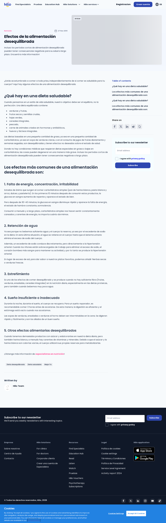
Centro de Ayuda (12, 453)
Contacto (9, 458)
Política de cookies (110, 448)
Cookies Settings (116, 513)
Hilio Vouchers (76, 478)
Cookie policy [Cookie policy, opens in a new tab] (34, 520)
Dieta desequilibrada (16, 364)
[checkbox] (130, 158)
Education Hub (76, 453)
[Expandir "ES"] (158, 4)
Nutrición (8, 31)
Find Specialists (76, 448)
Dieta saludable (34, 364)
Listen (72, 463)
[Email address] (132, 151)
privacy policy (138, 158)
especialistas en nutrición (49, 353)
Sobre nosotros (12, 448)
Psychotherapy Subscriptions (77, 485)
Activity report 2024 (111, 473)
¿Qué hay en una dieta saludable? (130, 86)
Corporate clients (46, 458)
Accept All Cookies (136, 513)
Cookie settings (109, 453)
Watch (72, 468)
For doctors (43, 453)
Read (71, 458)
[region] (83, 513)
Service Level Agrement (113, 468)
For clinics (42, 448)
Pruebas (73, 473)
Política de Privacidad (112, 463)
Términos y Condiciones (113, 458)
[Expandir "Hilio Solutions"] (72, 4)
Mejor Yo (47, 364)
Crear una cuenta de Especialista (47, 465)
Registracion (123, 4)
